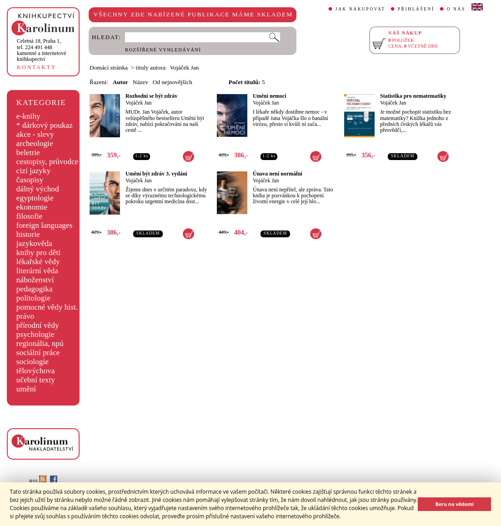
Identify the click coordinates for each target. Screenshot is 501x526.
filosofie (29, 216)
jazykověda (34, 243)
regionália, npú (40, 343)
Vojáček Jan (138, 103)
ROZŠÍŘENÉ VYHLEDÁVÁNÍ (163, 49)
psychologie (35, 334)
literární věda (37, 270)
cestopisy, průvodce (47, 161)
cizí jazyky (33, 170)
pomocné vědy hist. (47, 307)
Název (140, 82)
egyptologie (35, 198)
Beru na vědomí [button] (454, 504)
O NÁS (456, 9)
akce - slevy (35, 134)
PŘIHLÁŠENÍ (416, 9)
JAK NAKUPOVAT (361, 9)
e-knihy (28, 116)
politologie (33, 298)
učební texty (35, 380)
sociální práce (38, 352)
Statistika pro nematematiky (413, 96)
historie (28, 234)
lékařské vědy (38, 261)
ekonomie (31, 207)
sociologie (32, 361)
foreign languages (44, 225)
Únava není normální (277, 173)
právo (25, 316)
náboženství (35, 280)
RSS (37, 481)
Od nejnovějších (172, 82)
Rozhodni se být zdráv (151, 96)
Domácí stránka (109, 67)
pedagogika (34, 289)
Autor (120, 82)
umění (26, 389)
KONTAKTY (36, 67)
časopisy (30, 179)
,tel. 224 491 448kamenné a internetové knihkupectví (41, 50)
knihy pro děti (38, 252)
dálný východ (37, 189)
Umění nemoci (269, 96)
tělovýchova (35, 370)
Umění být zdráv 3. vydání (156, 173)
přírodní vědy (37, 325)
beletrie (28, 152)
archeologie (34, 143)
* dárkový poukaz (44, 125)
